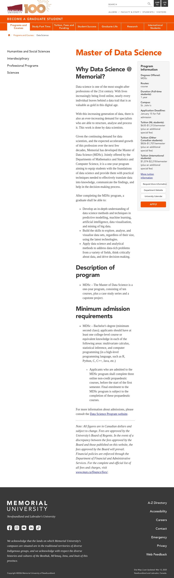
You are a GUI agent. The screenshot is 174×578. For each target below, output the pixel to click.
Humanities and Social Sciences (28, 51)
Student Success (87, 26)
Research (132, 26)
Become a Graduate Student (35, 19)
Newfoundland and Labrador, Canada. (150, 573)
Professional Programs (22, 66)
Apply (153, 204)
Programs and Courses (18, 27)
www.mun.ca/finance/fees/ (92, 472)
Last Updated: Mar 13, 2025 (155, 570)
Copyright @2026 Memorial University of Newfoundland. (31, 573)
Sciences (13, 72)
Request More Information (154, 184)
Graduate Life (110, 26)
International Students (155, 27)
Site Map (138, 570)
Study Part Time (41, 26)
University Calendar (153, 196)
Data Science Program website (108, 414)
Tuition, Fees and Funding (64, 27)
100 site (37, 7)
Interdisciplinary (18, 58)
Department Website (153, 190)
